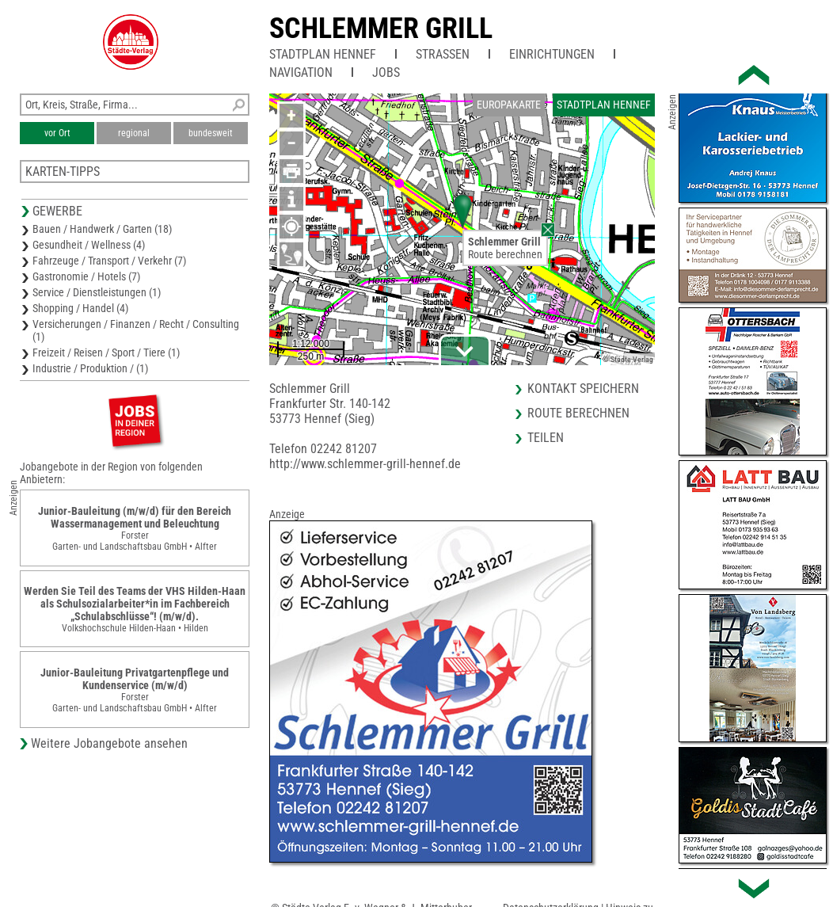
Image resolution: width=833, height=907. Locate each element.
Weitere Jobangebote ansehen (109, 743)
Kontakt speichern (583, 388)
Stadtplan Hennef (322, 54)
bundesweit (210, 133)
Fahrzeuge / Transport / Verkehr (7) (109, 260)
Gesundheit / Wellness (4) (88, 244)
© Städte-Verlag (628, 359)
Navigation (301, 72)
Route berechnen (505, 254)
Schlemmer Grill (381, 28)
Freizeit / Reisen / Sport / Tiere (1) (106, 352)
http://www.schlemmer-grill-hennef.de (365, 463)
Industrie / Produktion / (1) (90, 368)
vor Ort (57, 133)
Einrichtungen (552, 54)
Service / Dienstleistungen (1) (96, 292)
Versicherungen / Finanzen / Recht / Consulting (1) (135, 330)
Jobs (386, 72)
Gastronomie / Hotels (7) (86, 276)
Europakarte (509, 104)
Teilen (545, 437)
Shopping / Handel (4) (80, 308)
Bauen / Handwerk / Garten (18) (102, 229)
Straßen (443, 54)
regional (134, 133)
